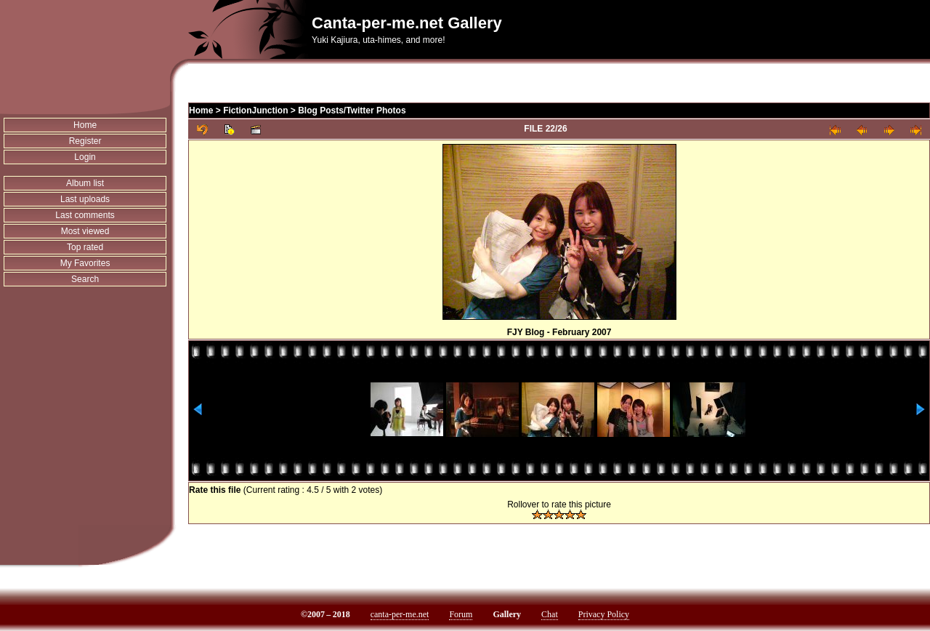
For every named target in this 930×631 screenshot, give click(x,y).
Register (85, 141)
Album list (85, 183)
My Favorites (85, 263)
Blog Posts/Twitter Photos (351, 110)
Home (85, 125)
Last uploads (85, 199)
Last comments (84, 215)
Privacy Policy (603, 614)
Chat (549, 614)
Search (85, 279)
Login (84, 157)
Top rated (85, 247)
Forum (460, 614)
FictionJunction (255, 110)
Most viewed (85, 231)
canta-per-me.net (400, 614)
